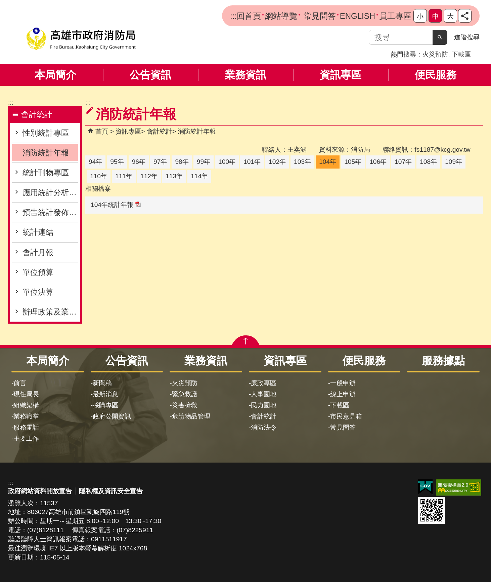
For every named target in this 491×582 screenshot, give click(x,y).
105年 (352, 161)
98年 (181, 161)
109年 (453, 161)
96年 (138, 161)
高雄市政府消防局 (81, 39)
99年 (203, 161)
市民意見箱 (346, 416)
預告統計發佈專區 (50, 212)
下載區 (461, 54)
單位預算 (38, 272)
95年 (117, 161)
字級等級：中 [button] (435, 16)
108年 (428, 161)
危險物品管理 (191, 416)
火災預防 (435, 54)
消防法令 (263, 427)
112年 (149, 176)
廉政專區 (263, 383)
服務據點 (443, 361)
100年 (226, 161)
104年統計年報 (116, 204)
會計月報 (38, 252)
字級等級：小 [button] (420, 16)
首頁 (101, 131)
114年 (199, 176)
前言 (19, 383)
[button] (440, 37)
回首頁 (249, 16)
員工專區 (395, 16)
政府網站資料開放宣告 (40, 491)
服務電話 (26, 427)
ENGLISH (357, 16)
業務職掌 (26, 416)
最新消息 (105, 394)
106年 (378, 161)
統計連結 (38, 232)
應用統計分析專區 (50, 192)
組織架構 (26, 405)
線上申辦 (343, 394)
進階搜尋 (467, 37)
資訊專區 (340, 75)
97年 (160, 161)
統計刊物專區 (46, 172)
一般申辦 (343, 383)
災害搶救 (184, 405)
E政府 (425, 487)
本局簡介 (55, 75)
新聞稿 (102, 383)
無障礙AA (458, 487)
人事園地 (263, 394)
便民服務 (435, 75)
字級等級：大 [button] (450, 16)
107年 (403, 161)
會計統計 (159, 131)
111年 (123, 176)
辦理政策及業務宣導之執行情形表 (50, 311)
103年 (302, 161)
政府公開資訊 (112, 416)
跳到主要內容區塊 (3, 3)
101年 (252, 161)
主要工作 (26, 438)
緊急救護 (184, 394)
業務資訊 (245, 75)
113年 (174, 176)
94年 (95, 161)
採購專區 (105, 405)
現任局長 (26, 394)
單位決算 (38, 292)
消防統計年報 (46, 152)
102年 (277, 161)
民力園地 (263, 405)
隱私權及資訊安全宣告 (111, 491)
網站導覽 (281, 16)
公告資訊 (150, 75)
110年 (98, 176)
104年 (327, 161)
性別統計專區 (46, 133)
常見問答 (318, 16)
